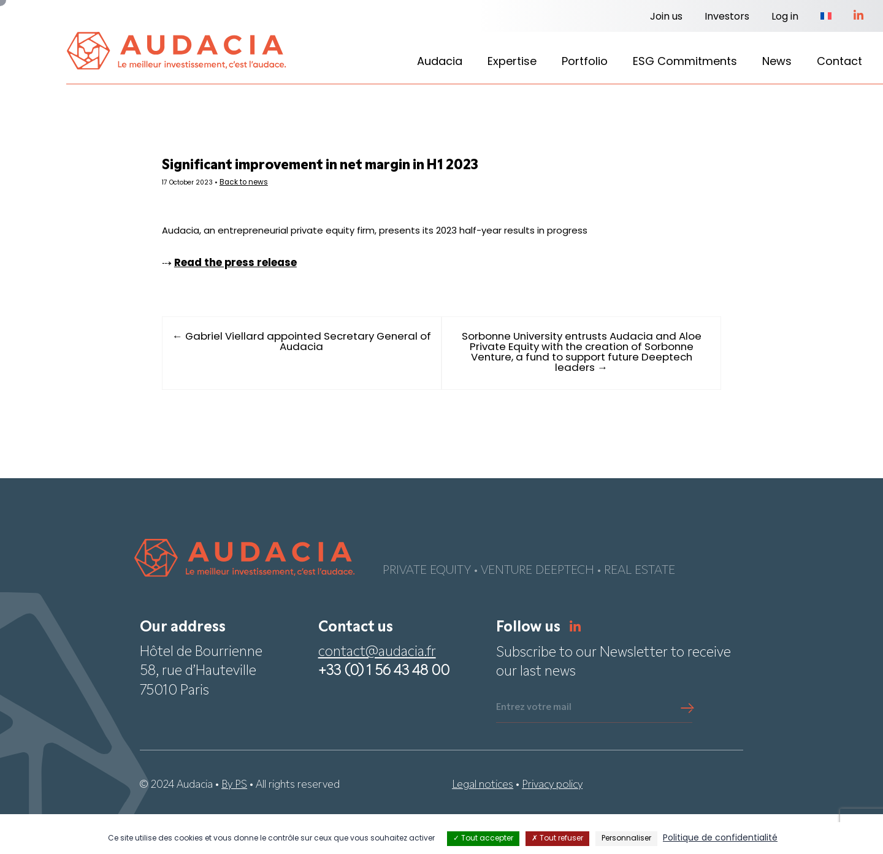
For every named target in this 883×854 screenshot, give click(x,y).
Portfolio (585, 62)
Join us (666, 17)
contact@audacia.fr (377, 692)
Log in (784, 17)
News (777, 62)
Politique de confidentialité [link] (720, 838)
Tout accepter (483, 838)
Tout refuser (557, 838)
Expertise (512, 62)
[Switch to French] (826, 17)
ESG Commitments (685, 62)
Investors (727, 17)
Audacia (439, 62)
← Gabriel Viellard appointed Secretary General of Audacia (322, 379)
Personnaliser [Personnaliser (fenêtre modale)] (626, 838)
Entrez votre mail (533, 747)
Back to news (297, 187)
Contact (839, 62)
